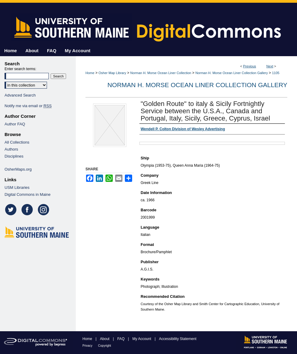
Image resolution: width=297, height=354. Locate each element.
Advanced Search (20, 95)
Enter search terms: (20, 69)
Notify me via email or (28, 106)
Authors (11, 149)
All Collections (17, 142)
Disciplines (14, 156)
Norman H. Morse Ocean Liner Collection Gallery (231, 73)
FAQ (121, 339)
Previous (249, 66)
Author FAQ (15, 124)
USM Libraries (17, 187)
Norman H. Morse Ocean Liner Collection (160, 73)
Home (89, 73)
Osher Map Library (112, 73)
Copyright (104, 345)
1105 (275, 73)
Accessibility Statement (177, 339)
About (105, 339)
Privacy (87, 345)
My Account (142, 339)
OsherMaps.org (18, 169)
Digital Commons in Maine (28, 194)
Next (269, 66)
